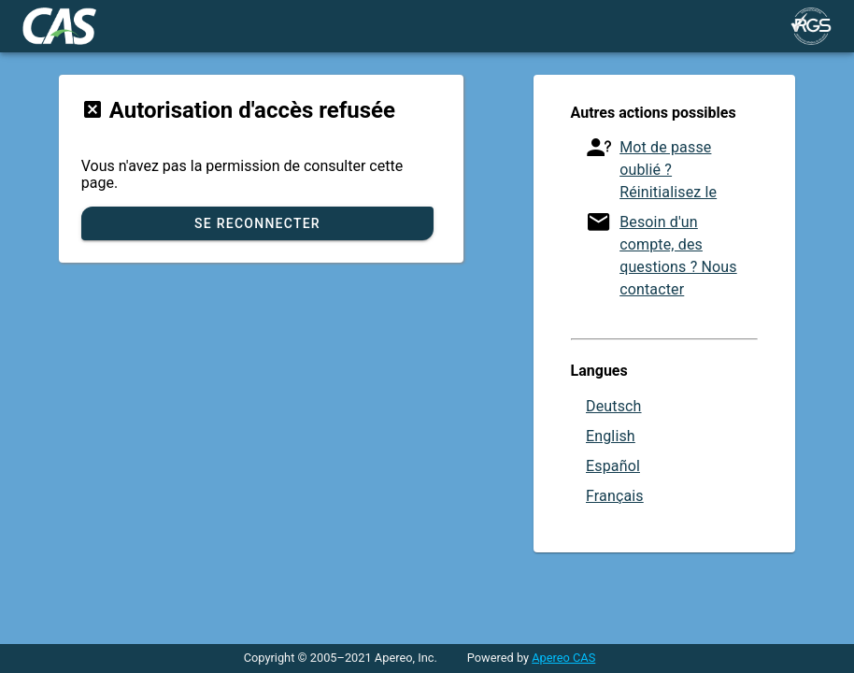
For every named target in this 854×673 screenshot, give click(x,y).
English (610, 436)
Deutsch (614, 406)
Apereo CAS (563, 658)
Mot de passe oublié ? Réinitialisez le (668, 169)
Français (615, 496)
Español (613, 466)
